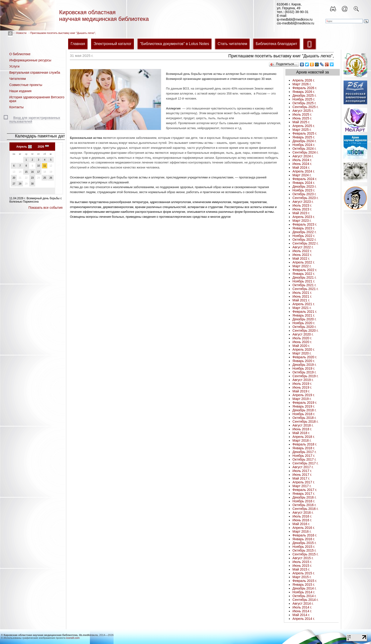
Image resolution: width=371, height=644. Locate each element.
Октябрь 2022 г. (304, 239)
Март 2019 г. (301, 399)
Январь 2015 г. (303, 584)
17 (38, 172)
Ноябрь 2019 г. (303, 368)
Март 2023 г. (301, 220)
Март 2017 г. (301, 486)
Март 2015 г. (301, 577)
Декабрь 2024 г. (304, 141)
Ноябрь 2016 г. (303, 501)
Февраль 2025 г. (304, 133)
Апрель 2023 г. (303, 217)
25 (44, 178)
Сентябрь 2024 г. (305, 152)
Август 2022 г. (303, 247)
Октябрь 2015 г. (304, 550)
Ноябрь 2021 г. (303, 281)
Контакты (16, 107)
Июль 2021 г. (302, 293)
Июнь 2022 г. (302, 255)
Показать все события (45, 207)
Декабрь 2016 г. (304, 497)
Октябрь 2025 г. (304, 103)
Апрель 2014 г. (303, 619)
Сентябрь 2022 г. (305, 243)
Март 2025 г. (301, 130)
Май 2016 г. (301, 524)
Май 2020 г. (301, 346)
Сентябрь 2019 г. (305, 376)
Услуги (14, 66)
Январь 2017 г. (303, 493)
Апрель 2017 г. (303, 482)
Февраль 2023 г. (304, 224)
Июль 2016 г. (302, 516)
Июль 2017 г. (302, 471)
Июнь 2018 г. (302, 429)
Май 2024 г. (301, 167)
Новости (21, 33)
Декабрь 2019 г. (304, 365)
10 (38, 165)
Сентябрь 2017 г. (305, 463)
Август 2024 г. (303, 156)
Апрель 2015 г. (303, 573)
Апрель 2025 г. (303, 126)
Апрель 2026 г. (303, 80)
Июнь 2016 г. (302, 520)
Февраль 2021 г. (304, 311)
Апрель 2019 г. (303, 395)
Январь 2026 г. (303, 92)
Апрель (21, 146)
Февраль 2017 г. (304, 490)
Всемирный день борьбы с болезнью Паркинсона (35, 200)
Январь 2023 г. (303, 228)
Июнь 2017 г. (302, 474)
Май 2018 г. (301, 433)
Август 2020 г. (303, 334)
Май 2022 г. (301, 258)
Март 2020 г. (301, 353)
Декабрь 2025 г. (304, 95)
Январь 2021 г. (303, 315)
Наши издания (20, 91)
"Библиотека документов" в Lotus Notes (174, 44)
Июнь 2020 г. (302, 342)
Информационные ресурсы (30, 60)
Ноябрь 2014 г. (303, 592)
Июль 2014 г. (302, 607)
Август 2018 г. (303, 425)
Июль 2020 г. (302, 338)
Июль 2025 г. (302, 114)
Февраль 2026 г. (304, 88)
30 (32, 183)
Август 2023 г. (303, 202)
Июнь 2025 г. (302, 118)
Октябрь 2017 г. (304, 459)
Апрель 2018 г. (303, 437)
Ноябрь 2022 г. (303, 236)
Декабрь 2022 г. (304, 232)
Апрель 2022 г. (303, 262)
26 (50, 178)
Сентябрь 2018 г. (305, 421)
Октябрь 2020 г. (304, 327)
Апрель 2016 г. (303, 528)
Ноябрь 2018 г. (303, 414)
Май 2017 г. (301, 478)
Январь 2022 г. (303, 274)
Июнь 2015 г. (302, 565)
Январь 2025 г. (303, 137)
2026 (41, 146)
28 (20, 183)
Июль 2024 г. (302, 160)
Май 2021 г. (301, 300)
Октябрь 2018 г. (304, 418)
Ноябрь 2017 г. (303, 456)
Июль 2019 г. (302, 383)
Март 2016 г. (301, 531)
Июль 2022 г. (302, 251)
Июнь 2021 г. (302, 296)
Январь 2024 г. (303, 183)
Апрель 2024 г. (303, 171)
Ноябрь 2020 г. (303, 323)
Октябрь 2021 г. (304, 285)
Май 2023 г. (301, 213)
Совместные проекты (25, 85)
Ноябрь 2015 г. (303, 547)
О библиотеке (20, 54)
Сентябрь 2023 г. (305, 198)
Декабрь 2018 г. (304, 410)
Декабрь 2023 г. (304, 186)
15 (26, 172)
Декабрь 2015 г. (304, 543)
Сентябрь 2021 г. (305, 289)
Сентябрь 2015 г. (305, 554)
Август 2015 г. (303, 558)
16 (32, 172)
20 (14, 178)
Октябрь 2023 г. (304, 194)
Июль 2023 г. (302, 205)
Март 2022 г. (301, 266)
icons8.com (73, 637)
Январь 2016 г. (303, 539)
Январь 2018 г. (303, 448)
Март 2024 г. (301, 175)
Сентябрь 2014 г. (305, 600)
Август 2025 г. (303, 111)
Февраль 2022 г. (304, 270)
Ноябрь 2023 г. (303, 190)
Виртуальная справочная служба (34, 72)
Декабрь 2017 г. (304, 452)
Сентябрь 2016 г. (305, 509)
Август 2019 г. (303, 380)
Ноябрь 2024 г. (303, 145)
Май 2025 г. (301, 122)
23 (32, 178)
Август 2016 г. (303, 512)
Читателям (17, 79)
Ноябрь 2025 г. (303, 99)
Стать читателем (232, 44)
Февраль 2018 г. (304, 444)
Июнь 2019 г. (302, 387)
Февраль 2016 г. (304, 535)
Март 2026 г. (301, 84)
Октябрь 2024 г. (304, 148)
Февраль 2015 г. (304, 581)
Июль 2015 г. (302, 562)
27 (14, 183)
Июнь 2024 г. (302, 164)
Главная (78, 44)
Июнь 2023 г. (302, 209)
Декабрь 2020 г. (304, 319)
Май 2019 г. (301, 391)
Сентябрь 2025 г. (305, 107)
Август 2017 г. (303, 467)
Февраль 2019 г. (304, 402)
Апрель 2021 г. (303, 304)
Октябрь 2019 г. (304, 372)
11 (44, 165)
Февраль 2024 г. (304, 179)
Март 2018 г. (301, 440)
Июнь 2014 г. (302, 611)
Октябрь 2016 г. (304, 505)
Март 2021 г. (301, 308)
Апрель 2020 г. (303, 349)
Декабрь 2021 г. (304, 277)
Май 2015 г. (301, 569)
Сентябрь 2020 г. (305, 330)
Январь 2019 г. (303, 406)
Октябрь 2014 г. (304, 596)
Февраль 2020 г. (304, 357)
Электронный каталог (112, 44)
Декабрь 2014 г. (304, 588)
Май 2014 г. (301, 615)
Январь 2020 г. (303, 361)
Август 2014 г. (303, 603)
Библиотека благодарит (276, 44)
